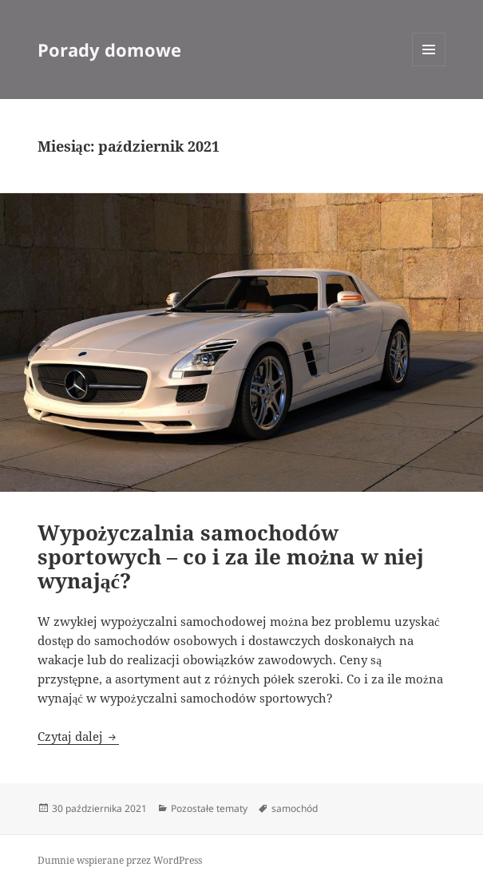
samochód (294, 808)
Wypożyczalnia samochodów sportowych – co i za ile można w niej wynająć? (231, 556)
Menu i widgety (429, 65)
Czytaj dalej (78, 736)
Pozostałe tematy (209, 808)
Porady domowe (109, 49)
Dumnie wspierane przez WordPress (120, 860)
